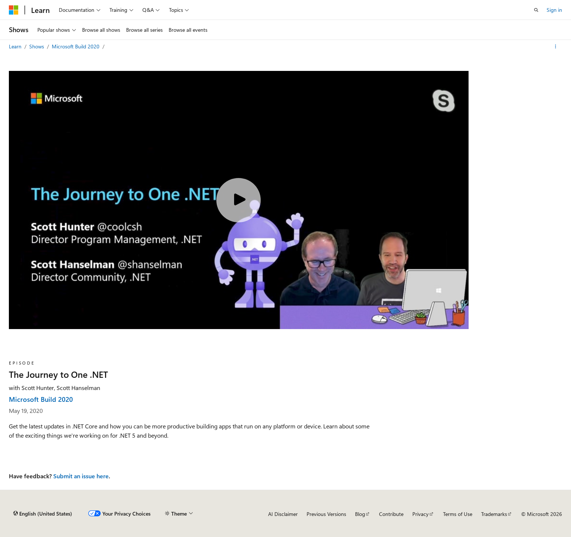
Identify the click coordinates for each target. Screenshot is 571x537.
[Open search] (536, 10)
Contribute (391, 513)
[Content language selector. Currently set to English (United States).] (43, 514)
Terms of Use (457, 513)
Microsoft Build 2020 (76, 46)
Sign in (554, 9)
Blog (360, 513)
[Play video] (238, 200)
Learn (16, 46)
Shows (37, 46)
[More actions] (555, 46)
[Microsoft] (13, 10)
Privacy (420, 513)
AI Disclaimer (283, 513)
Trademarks (494, 513)
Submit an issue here (81, 476)
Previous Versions (326, 513)
